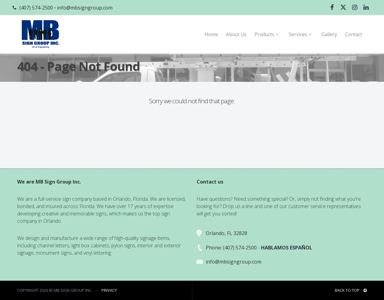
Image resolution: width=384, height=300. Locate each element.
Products (268, 34)
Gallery (329, 34)
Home (211, 34)
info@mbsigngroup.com (85, 7)
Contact (353, 34)
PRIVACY (109, 290)
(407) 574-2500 (36, 7)
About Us (236, 34)
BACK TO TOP (351, 290)
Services (301, 34)
